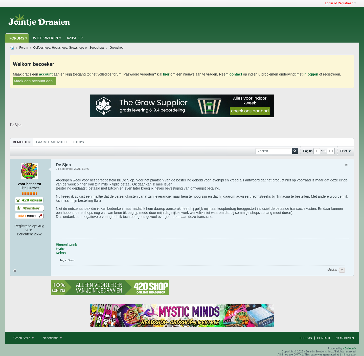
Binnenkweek (66, 245)
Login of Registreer (340, 3)
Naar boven (345, 338)
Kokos (61, 253)
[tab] (21, 142)
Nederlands (52, 338)
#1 (347, 165)
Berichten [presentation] (22, 142)
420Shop (75, 38)
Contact (323, 338)
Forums (16, 38)
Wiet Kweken (45, 38)
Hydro (60, 249)
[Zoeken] (277, 151)
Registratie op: (25, 226)
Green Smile (23, 338)
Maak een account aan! (34, 81)
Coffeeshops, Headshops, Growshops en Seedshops (68, 47)
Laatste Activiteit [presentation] (51, 142)
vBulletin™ (349, 348)
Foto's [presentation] (78, 142)
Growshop (117, 47)
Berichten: (25, 234)
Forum (23, 47)
